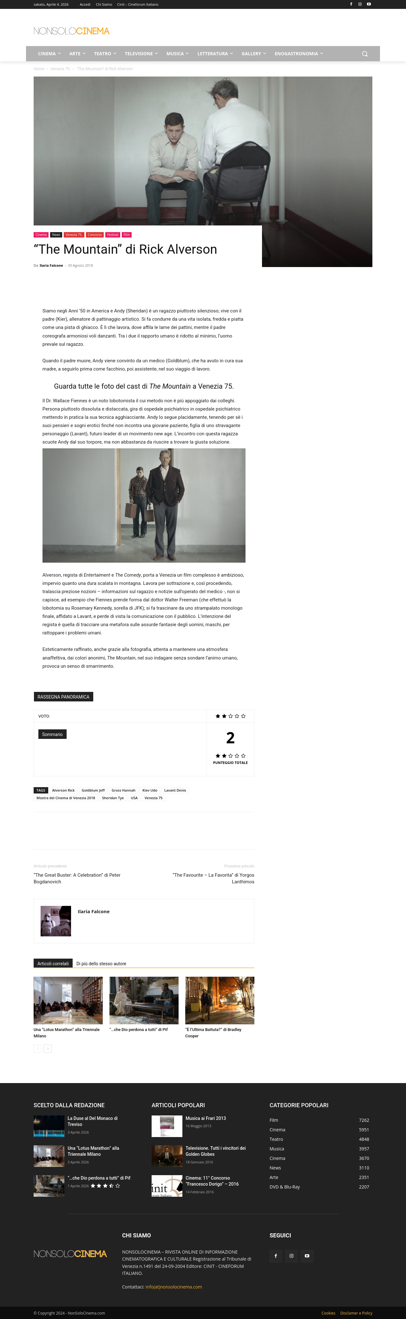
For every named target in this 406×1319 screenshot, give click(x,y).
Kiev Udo (149, 790)
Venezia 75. (60, 68)
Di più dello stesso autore (101, 963)
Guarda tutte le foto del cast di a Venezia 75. (144, 386)
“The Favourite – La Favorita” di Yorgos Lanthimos (213, 878)
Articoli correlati (53, 963)
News (56, 234)
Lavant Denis (175, 790)
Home (39, 68)
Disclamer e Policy (356, 1313)
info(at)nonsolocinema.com (174, 1287)
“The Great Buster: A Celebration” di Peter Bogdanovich (77, 878)
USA (134, 797)
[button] (364, 53)
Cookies (329, 1313)
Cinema (41, 234)
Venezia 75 (154, 797)
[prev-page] (38, 1049)
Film (127, 234)
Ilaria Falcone (51, 265)
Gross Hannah (123, 790)
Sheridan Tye (113, 797)
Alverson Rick (63, 790)
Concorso (95, 234)
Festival (112, 234)
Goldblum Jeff (93, 790)
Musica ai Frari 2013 (206, 1118)
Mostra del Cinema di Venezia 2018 (65, 797)
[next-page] (48, 1049)
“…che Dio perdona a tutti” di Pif (138, 1029)
